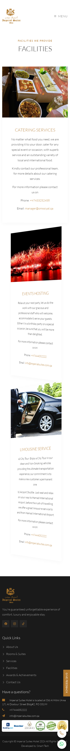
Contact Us (11, 682)
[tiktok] (23, 623)
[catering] (35, 92)
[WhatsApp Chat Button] (61, 744)
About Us (10, 647)
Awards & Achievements (19, 675)
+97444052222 (36, 356)
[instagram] (14, 623)
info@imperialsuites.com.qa (36, 364)
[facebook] (5, 623)
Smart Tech (43, 745)
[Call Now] (61, 733)
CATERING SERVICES (35, 130)
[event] (35, 253)
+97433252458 (39, 200)
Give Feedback (66, 683)
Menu (61, 16)
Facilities (9, 668)
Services (9, 661)
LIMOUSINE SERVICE (35, 448)
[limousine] (35, 409)
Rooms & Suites (14, 654)
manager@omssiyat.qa (39, 209)
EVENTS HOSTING (35, 293)
